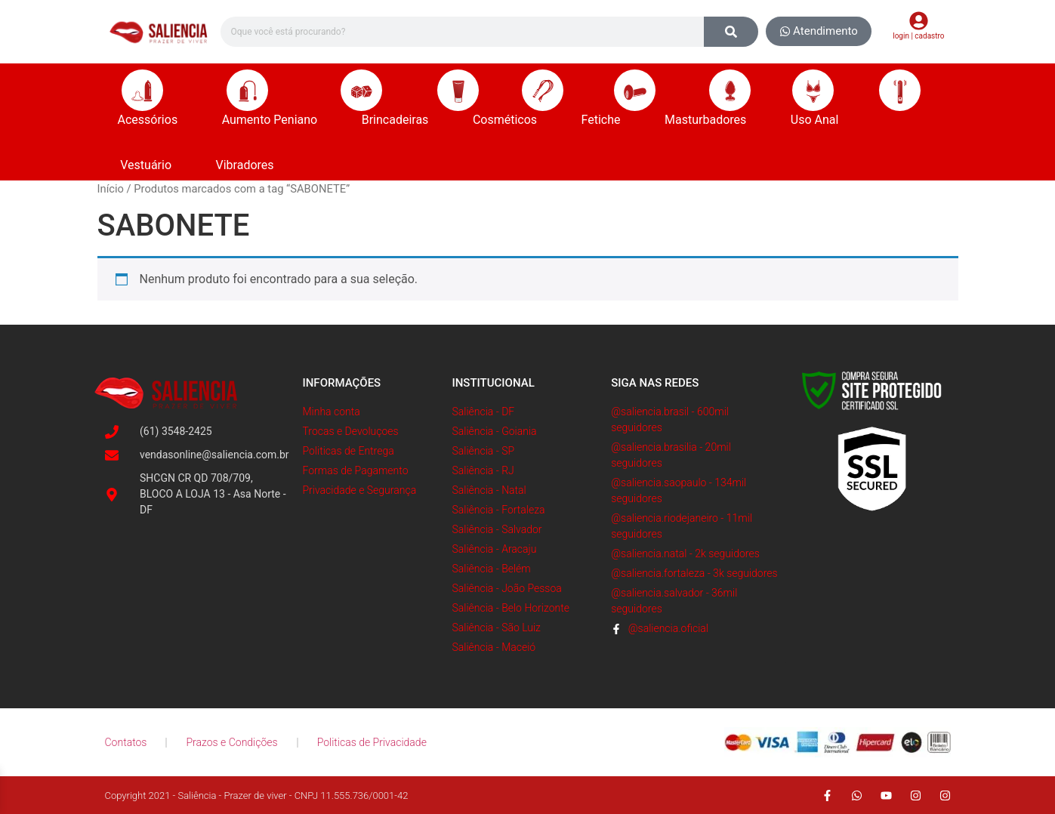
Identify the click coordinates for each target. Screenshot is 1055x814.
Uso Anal (819, 120)
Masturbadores (709, 120)
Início (110, 189)
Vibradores (249, 165)
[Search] (731, 32)
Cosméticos (508, 120)
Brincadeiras (399, 120)
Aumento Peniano (273, 120)
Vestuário (149, 165)
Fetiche (604, 120)
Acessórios (152, 120)
